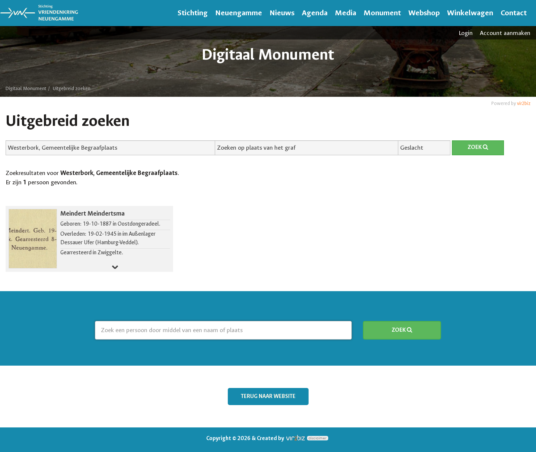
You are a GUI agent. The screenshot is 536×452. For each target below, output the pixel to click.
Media (345, 13)
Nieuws (281, 13)
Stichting (193, 13)
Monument (382, 13)
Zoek (478, 147)
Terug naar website (268, 396)
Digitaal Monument (26, 88)
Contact (514, 13)
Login (466, 33)
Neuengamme (238, 13)
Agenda (315, 13)
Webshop (424, 13)
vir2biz (523, 103)
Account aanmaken (505, 33)
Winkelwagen (470, 13)
